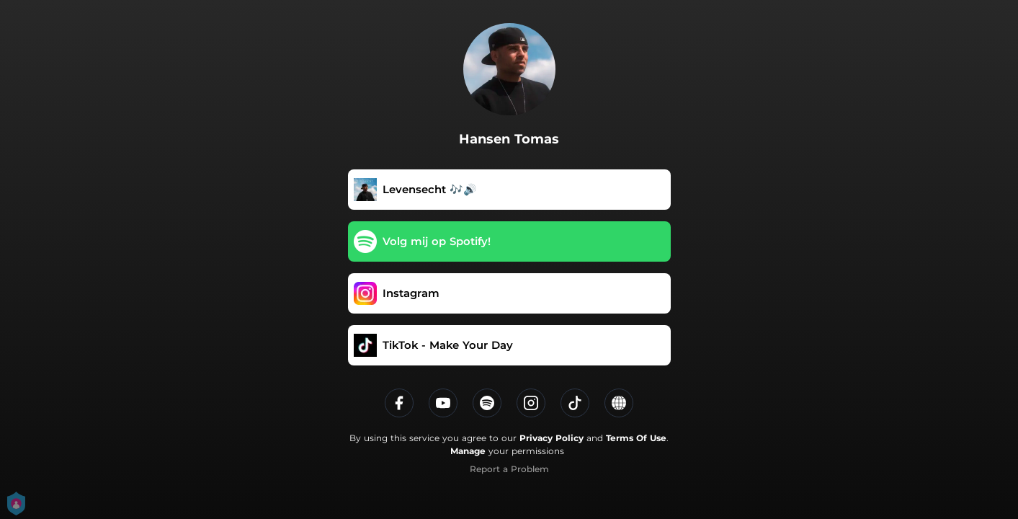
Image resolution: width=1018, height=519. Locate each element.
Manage (468, 450)
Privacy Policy (551, 437)
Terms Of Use (636, 437)
